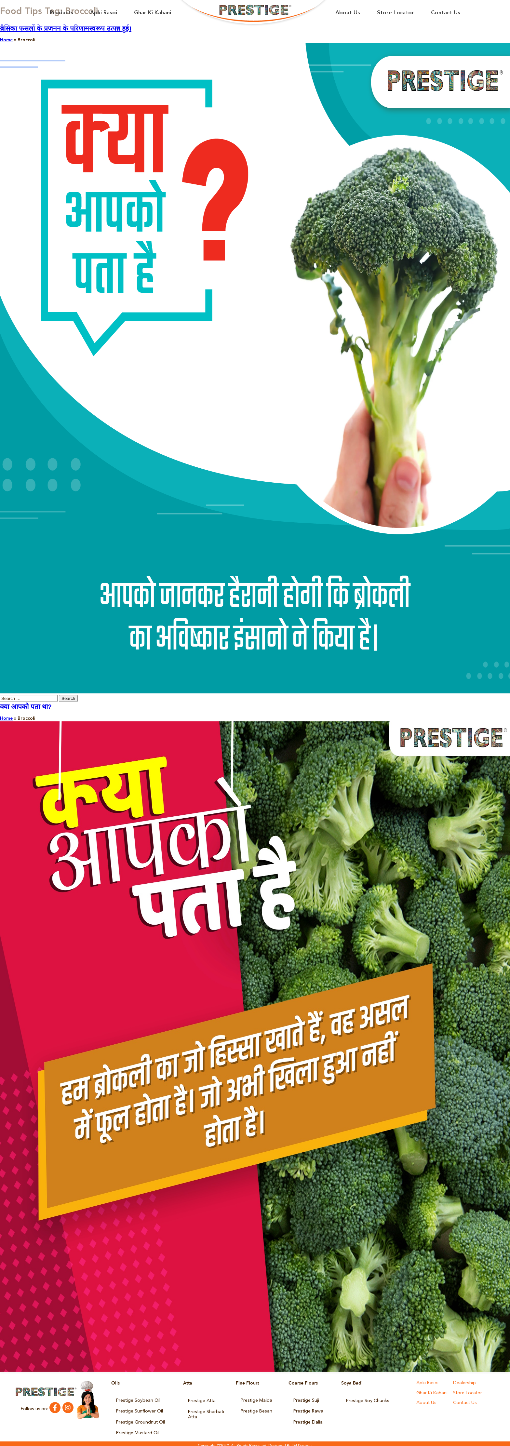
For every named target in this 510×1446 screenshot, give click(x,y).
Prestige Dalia (307, 1419)
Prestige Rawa (308, 1410)
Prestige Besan (256, 1410)
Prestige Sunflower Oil (139, 1410)
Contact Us (445, 13)
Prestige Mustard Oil (137, 1429)
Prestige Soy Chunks (367, 1400)
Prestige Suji (306, 1400)
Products (61, 13)
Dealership (464, 1383)
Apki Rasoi (103, 13)
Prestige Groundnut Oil (140, 1419)
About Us (347, 13)
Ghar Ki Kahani (152, 13)
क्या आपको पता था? (25, 707)
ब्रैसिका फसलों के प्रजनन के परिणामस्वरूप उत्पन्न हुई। (65, 28)
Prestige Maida (256, 1400)
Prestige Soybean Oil (138, 1400)
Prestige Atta (201, 1400)
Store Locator (395, 13)
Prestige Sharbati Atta (206, 1412)
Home (6, 40)
